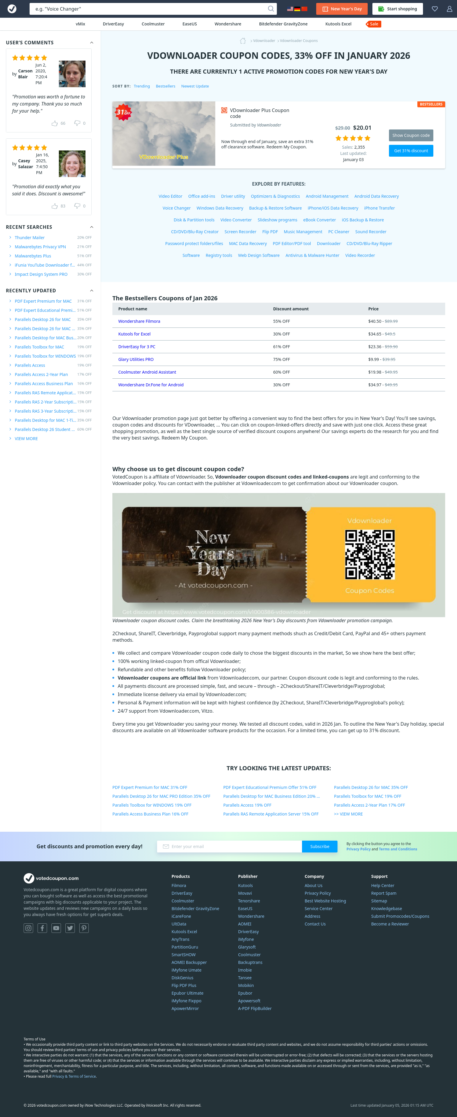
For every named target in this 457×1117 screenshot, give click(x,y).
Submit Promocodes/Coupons (400, 916)
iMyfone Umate (186, 970)
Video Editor (171, 196)
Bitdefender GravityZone (283, 24)
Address (312, 916)
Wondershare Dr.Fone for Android (151, 385)
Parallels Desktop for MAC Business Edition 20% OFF (273, 796)
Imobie (245, 970)
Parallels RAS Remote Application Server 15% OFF (271, 814)
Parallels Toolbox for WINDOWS (53, 356)
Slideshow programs (277, 220)
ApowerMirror (185, 1008)
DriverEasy (113, 24)
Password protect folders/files (194, 243)
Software (191, 255)
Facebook (42, 928)
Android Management (327, 196)
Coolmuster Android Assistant (147, 372)
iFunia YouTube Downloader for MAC (53, 265)
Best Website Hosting (325, 901)
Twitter (70, 928)
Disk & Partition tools (194, 220)
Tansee (245, 977)
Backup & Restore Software (275, 208)
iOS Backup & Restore (363, 220)
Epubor (245, 993)
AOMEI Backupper (189, 962)
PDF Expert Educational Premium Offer (53, 310)
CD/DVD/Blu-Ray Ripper (370, 243)
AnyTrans (181, 939)
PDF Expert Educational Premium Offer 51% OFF (269, 787)
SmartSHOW (184, 954)
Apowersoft (249, 1000)
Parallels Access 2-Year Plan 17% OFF (369, 805)
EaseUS (190, 24)
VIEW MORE (26, 438)
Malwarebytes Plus (53, 256)
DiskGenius (182, 977)
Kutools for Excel (134, 334)
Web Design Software (259, 255)
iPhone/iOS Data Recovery (333, 208)
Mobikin (246, 985)
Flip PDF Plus (184, 985)
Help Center (382, 885)
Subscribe (319, 846)
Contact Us (315, 924)
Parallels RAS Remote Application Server (53, 392)
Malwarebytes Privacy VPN (53, 246)
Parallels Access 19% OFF (247, 805)
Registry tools (219, 255)
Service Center (318, 908)
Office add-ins (201, 196)
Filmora (179, 885)
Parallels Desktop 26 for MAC (53, 319)
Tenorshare (249, 901)
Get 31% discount (411, 150)
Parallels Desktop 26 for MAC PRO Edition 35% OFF (161, 796)
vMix (80, 24)
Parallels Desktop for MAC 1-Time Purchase (53, 420)
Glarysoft (247, 947)
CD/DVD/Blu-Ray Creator (195, 231)
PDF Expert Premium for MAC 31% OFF (149, 787)
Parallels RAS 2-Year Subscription (53, 402)
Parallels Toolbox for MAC (53, 347)
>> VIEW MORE (348, 814)
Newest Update (195, 86)
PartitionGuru (185, 947)
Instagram (28, 928)
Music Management (303, 231)
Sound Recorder (370, 231)
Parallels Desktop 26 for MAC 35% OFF (371, 787)
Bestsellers (165, 86)
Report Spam (383, 893)
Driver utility (233, 196)
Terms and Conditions (398, 849)
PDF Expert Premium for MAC (53, 301)
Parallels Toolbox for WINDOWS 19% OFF (151, 805)
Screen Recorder (240, 231)
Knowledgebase (386, 908)
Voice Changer (177, 208)
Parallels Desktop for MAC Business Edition (53, 338)
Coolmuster (153, 24)
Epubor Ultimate (188, 993)
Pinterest (84, 928)
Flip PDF (270, 231)
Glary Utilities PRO (136, 359)
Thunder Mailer (53, 237)
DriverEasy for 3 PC (136, 346)
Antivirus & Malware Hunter (312, 255)
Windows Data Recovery (220, 208)
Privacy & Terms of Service (74, 1076)
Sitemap (379, 901)
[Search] (271, 9)
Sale (374, 24)
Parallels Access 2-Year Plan (53, 374)
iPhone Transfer (379, 208)
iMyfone (246, 939)
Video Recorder (360, 255)
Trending (142, 86)
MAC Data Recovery (248, 243)
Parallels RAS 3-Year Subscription (53, 411)
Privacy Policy (358, 849)
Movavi (245, 893)
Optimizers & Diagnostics (275, 196)
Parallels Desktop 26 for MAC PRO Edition (53, 328)
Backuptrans (250, 962)
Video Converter (236, 220)
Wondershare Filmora (139, 321)
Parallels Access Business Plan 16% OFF (150, 814)
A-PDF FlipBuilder (255, 1008)
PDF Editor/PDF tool (292, 243)
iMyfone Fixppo (186, 1000)
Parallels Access (53, 365)
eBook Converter (319, 220)
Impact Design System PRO (53, 274)
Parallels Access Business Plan (53, 383)
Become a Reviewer (390, 924)
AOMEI (244, 924)
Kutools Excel (338, 24)
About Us (313, 885)
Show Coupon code (411, 135)
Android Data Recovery (376, 196)
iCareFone (181, 916)
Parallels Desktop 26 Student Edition (53, 429)
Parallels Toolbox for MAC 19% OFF (367, 796)
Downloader (328, 243)
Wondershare (228, 24)
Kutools (245, 885)
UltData (179, 924)
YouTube (56, 928)
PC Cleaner (339, 231)
